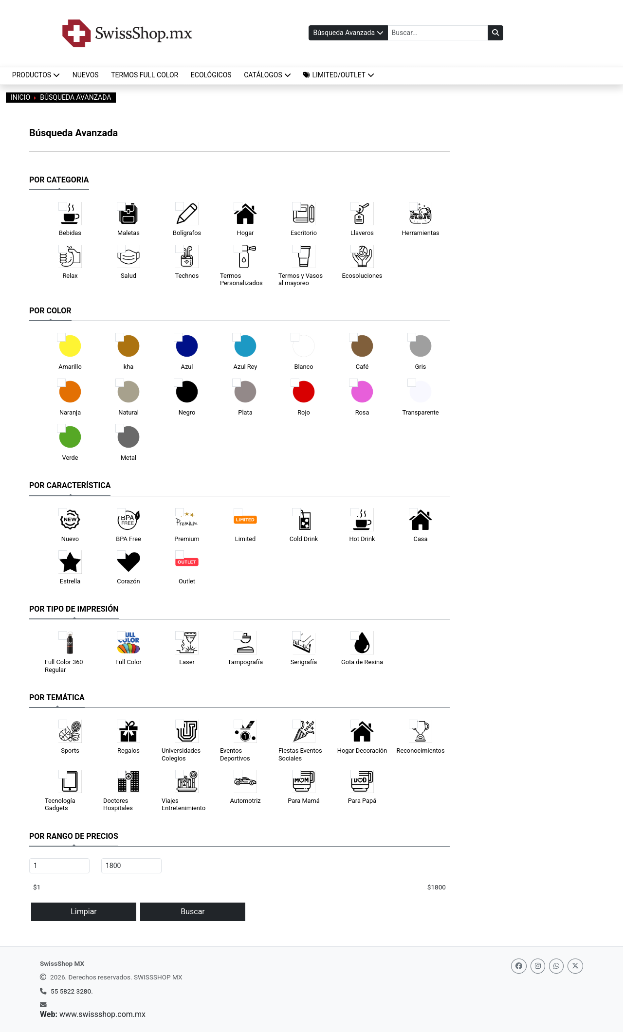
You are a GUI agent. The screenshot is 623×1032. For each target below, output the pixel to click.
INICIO (20, 97)
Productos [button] (36, 75)
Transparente (420, 412)
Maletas (128, 232)
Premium (187, 539)
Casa (421, 539)
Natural (128, 412)
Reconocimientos (421, 750)
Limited (245, 539)
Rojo (303, 412)
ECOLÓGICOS (211, 75)
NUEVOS (86, 75)
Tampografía (245, 662)
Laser (187, 662)
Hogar (245, 232)
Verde (70, 457)
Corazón (128, 581)
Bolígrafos (187, 232)
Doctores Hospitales (118, 804)
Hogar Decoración (362, 750)
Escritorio (304, 232)
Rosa (362, 412)
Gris (420, 366)
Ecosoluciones (362, 275)
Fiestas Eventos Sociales (300, 754)
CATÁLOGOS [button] (267, 75)
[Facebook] (519, 966)
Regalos (128, 750)
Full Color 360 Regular (64, 665)
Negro (187, 412)
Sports (70, 750)
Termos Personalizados (241, 279)
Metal (128, 457)
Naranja (70, 412)
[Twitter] (575, 966)
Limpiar (84, 911)
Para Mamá (304, 800)
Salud (128, 275)
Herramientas (420, 232)
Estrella (70, 581)
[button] (339, 75)
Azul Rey (245, 366)
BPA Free (128, 539)
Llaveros (362, 232)
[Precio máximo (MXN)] (131, 865)
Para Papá (362, 800)
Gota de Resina (362, 662)
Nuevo (70, 539)
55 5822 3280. (72, 991)
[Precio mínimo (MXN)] (59, 865)
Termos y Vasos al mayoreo (300, 279)
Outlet (187, 581)
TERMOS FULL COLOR (144, 75)
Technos (187, 275)
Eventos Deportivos (235, 754)
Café (362, 366)
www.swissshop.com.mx (102, 1014)
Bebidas (70, 232)
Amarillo (70, 366)
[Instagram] (538, 966)
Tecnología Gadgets (60, 804)
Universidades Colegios (181, 754)
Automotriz (245, 800)
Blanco (303, 366)
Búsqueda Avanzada (347, 32)
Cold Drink (304, 539)
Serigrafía (304, 662)
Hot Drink (362, 539)
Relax (69, 275)
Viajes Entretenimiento (183, 804)
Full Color (128, 662)
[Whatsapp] (556, 966)
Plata (245, 412)
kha (129, 366)
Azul (187, 366)
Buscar (193, 911)
